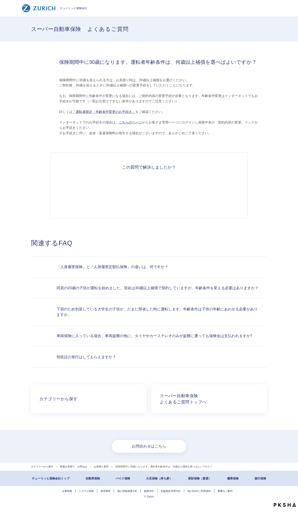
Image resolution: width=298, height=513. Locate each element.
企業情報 (67, 491)
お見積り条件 (101, 466)
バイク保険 (123, 478)
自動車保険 (92, 478)
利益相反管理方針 (171, 491)
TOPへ (292, 496)
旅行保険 (260, 478)
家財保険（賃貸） (199, 478)
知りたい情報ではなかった (206, 192)
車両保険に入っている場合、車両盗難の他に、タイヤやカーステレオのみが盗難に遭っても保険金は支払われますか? (154, 336)
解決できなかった (168, 192)
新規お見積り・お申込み (73, 466)
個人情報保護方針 (127, 491)
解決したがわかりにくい (130, 192)
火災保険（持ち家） (159, 478)
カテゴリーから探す (42, 466)
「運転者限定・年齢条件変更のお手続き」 (103, 112)
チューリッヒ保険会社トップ (51, 478)
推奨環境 (106, 491)
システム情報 (86, 491)
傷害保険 (233, 478)
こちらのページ (130, 122)
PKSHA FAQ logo (285, 505)
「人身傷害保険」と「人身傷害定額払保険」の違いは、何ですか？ (112, 267)
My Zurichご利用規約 (199, 491)
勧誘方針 (149, 491)
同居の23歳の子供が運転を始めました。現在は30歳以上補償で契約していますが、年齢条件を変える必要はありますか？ (157, 288)
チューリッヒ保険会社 (54, 8)
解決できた (91, 192)
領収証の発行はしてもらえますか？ (86, 357)
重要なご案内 (225, 491)
